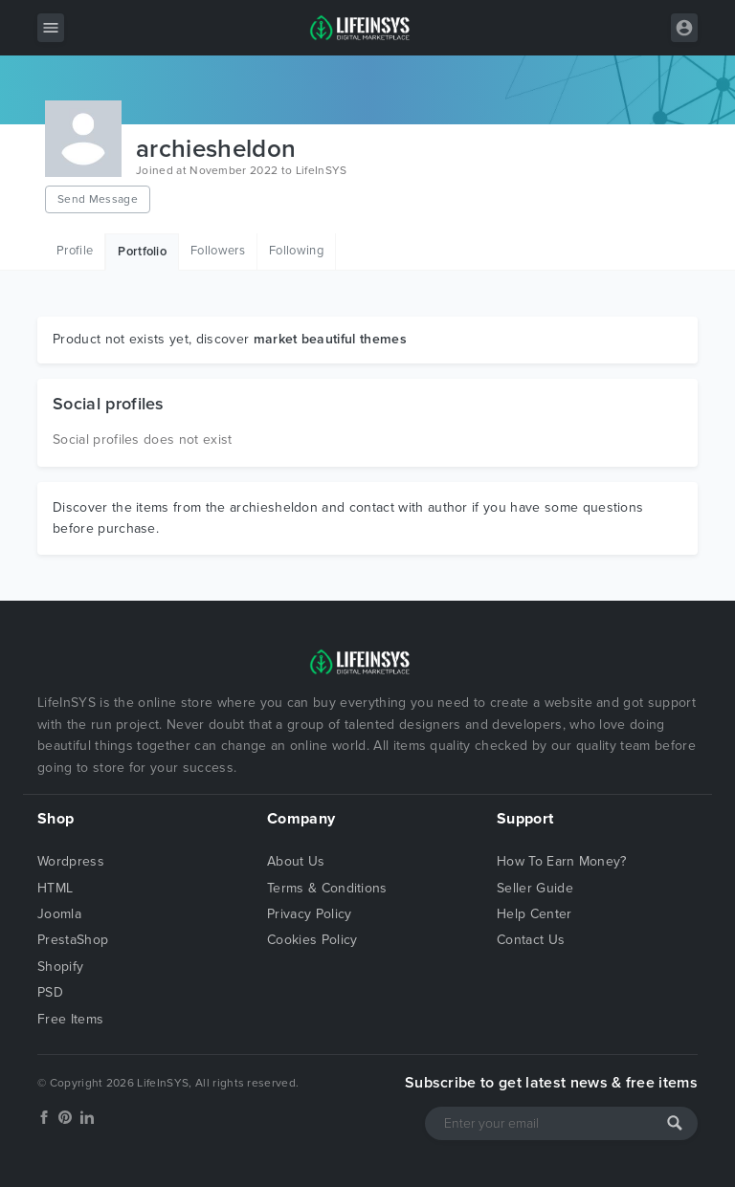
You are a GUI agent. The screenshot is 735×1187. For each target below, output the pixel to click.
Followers (217, 250)
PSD (50, 992)
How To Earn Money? (562, 861)
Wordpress (70, 861)
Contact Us (531, 940)
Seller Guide (535, 888)
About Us (296, 861)
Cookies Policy (312, 940)
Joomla (59, 914)
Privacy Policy (309, 914)
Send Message (97, 199)
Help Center (534, 914)
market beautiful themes (330, 339)
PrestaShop (72, 940)
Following (296, 250)
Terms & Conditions (327, 888)
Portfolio (142, 251)
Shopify (60, 966)
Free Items (70, 1019)
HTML (55, 888)
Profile (74, 250)
